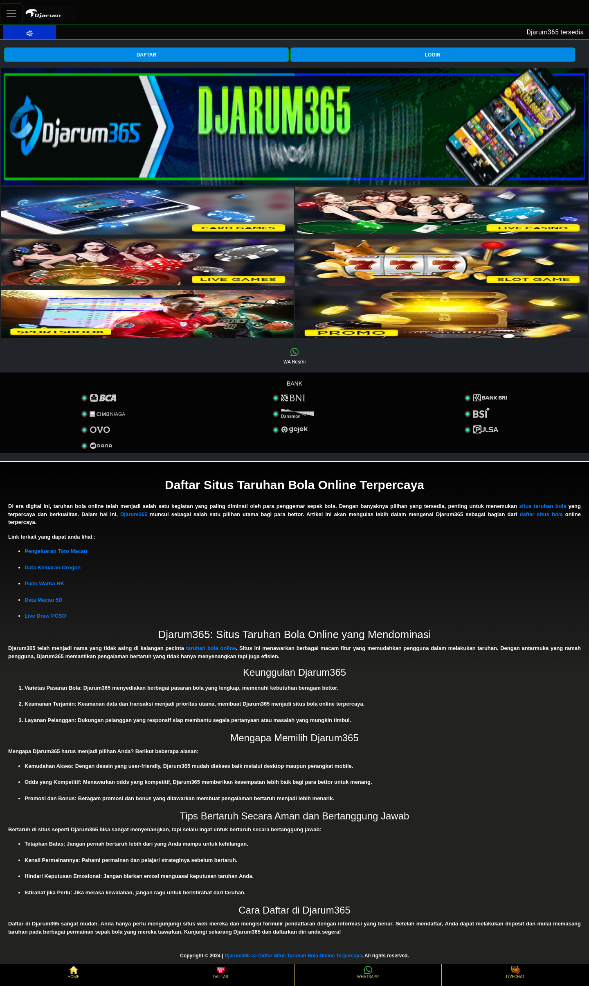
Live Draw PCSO (45, 616)
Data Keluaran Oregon (53, 567)
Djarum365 (133, 514)
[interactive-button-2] (441, 211)
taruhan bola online (211, 648)
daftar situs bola (540, 514)
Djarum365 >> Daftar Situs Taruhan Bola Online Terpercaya (293, 956)
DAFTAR (146, 55)
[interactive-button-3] (147, 262)
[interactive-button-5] (147, 314)
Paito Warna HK (44, 583)
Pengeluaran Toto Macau (56, 551)
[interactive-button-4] (441, 262)
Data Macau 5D (43, 600)
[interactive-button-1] (147, 211)
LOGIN (433, 55)
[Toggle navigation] (11, 13)
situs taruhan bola (542, 506)
